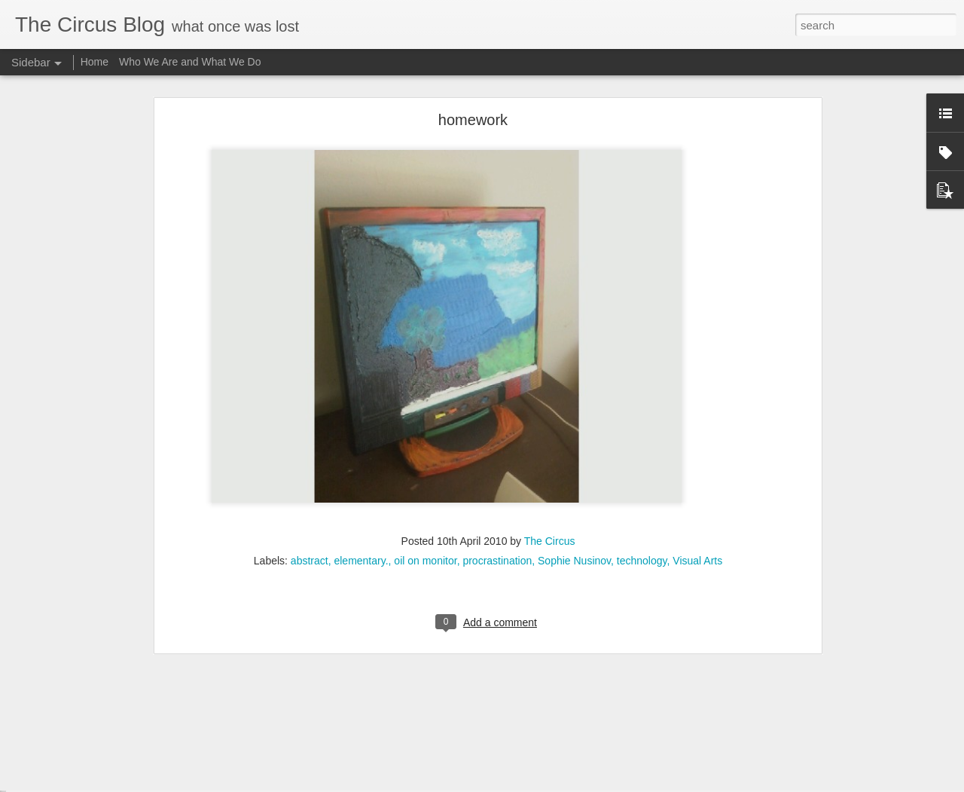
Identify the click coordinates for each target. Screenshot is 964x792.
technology (642, 469)
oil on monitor (425, 469)
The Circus (549, 450)
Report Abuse (606, 783)
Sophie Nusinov (574, 469)
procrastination (497, 469)
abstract (309, 469)
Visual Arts (697, 469)
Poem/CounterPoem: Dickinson (100, 736)
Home (94, 62)
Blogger (562, 783)
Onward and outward (78, 770)
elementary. (361, 469)
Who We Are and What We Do (190, 62)
